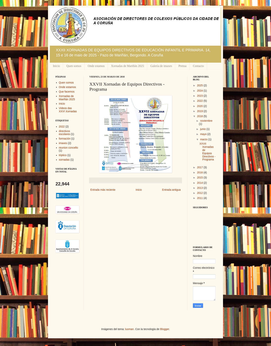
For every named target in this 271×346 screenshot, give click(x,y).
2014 (200, 182)
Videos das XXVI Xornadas (68, 110)
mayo (203, 134)
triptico (63, 155)
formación (64, 138)
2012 (200, 192)
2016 (200, 172)
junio (203, 129)
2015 (200, 177)
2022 (62, 126)
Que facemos (67, 91)
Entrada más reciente (102, 189)
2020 (200, 106)
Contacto (198, 66)
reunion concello (68, 147)
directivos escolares (64, 133)
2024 (200, 90)
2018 (200, 116)
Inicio (56, 66)
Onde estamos (96, 66)
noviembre (206, 120)
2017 (200, 167)
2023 (200, 95)
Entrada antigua (171, 189)
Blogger (164, 329)
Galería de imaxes (161, 66)
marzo (204, 139)
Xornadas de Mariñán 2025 (127, 66)
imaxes (63, 143)
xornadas (64, 159)
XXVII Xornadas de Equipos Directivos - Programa (207, 151)
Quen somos (73, 66)
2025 (200, 85)
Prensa (182, 66)
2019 (200, 111)
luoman (129, 329)
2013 (200, 187)
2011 (200, 198)
